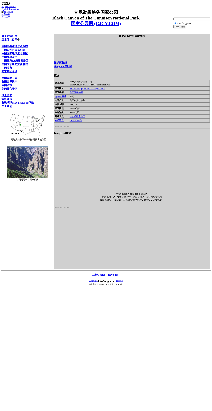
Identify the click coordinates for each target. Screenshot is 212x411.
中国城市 (7, 67)
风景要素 (7, 95)
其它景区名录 (9, 71)
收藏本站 (6, 14)
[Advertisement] (196, 8)
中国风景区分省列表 (13, 49)
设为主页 (6, 17)
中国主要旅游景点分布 (15, 46)
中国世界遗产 (9, 57)
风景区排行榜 (9, 36)
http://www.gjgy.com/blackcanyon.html (87, 88)
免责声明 (119, 281)
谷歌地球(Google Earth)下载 (18, 102)
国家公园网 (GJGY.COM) (96, 23)
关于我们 (7, 106)
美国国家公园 (9, 78)
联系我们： (93, 281)
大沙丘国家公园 (77, 116)
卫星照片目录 (10, 39)
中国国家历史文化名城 (15, 64)
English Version (8, 6)
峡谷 (79, 120)
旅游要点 (59, 120)
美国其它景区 (9, 88)
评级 (60, 96)
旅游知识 (7, 99)
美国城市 (7, 85)
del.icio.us (8, 12)
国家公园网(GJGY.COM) (106, 274)
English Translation (10, 9)
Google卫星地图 (63, 66)
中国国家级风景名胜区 (15, 53)
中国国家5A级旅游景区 (15, 60)
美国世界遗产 (9, 81)
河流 (74, 120)
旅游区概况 (60, 62)
